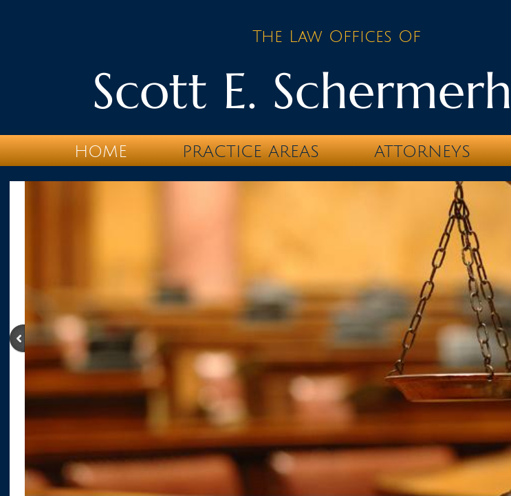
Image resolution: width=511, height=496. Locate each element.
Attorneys (422, 152)
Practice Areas (250, 152)
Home (100, 152)
